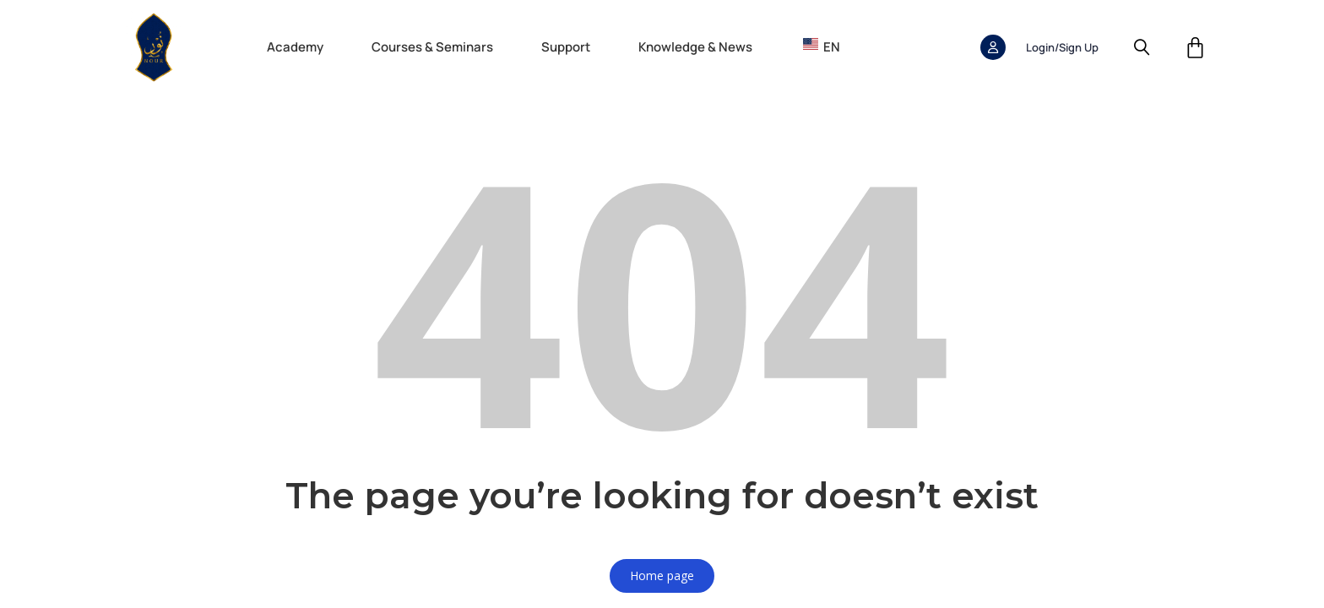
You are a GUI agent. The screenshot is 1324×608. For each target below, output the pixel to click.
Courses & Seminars (432, 47)
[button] (303, 47)
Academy (295, 47)
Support (565, 47)
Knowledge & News (695, 47)
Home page (662, 575)
